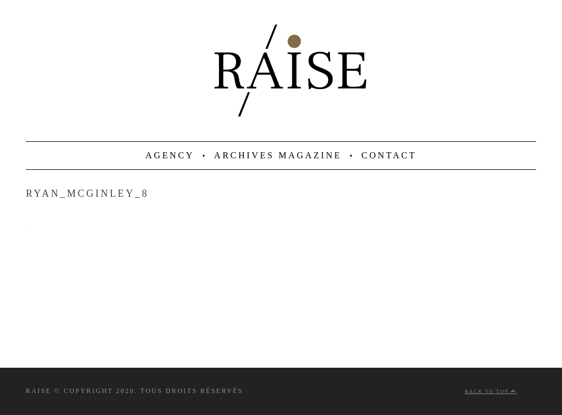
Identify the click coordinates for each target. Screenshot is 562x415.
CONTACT (389, 156)
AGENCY (169, 156)
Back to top (491, 391)
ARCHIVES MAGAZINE (278, 156)
